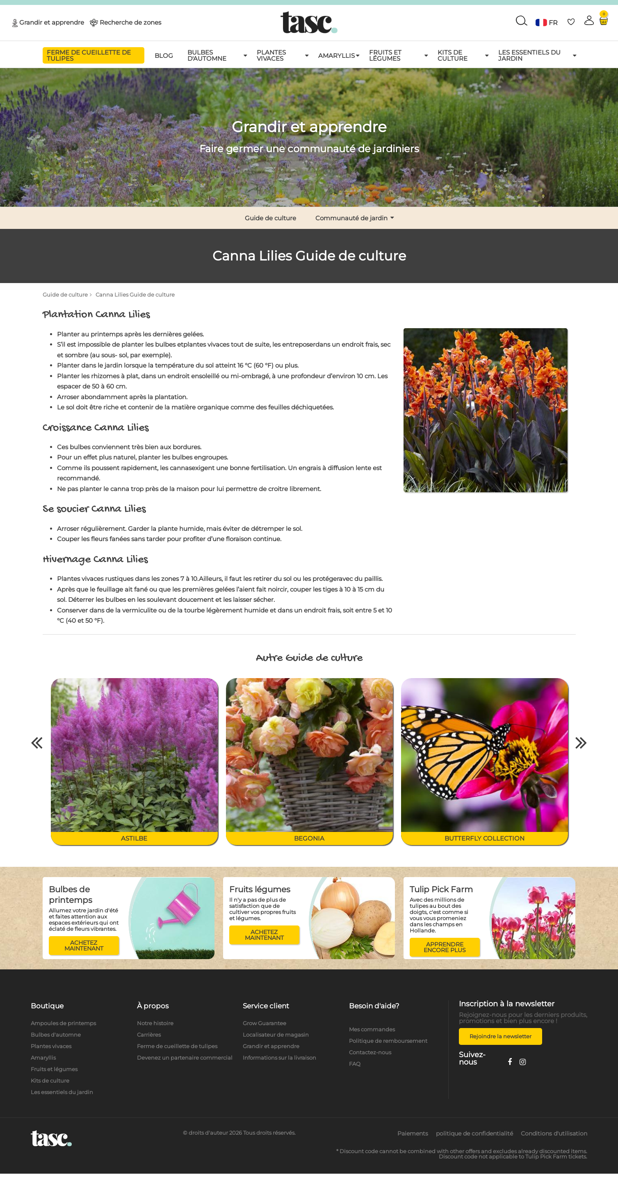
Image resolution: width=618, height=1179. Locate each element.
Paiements (412, 1133)
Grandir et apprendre (51, 22)
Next (581, 742)
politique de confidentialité (474, 1133)
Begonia (309, 838)
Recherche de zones (130, 22)
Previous (37, 742)
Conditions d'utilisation (554, 1133)
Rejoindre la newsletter (500, 1036)
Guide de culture (65, 294)
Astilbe (134, 838)
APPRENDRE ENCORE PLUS (445, 947)
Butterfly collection (485, 838)
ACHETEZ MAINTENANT (83, 945)
